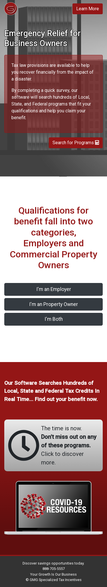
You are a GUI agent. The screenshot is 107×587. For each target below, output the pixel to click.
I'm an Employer (53, 289)
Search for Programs (76, 142)
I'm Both (54, 319)
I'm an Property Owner (53, 304)
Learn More (87, 8)
